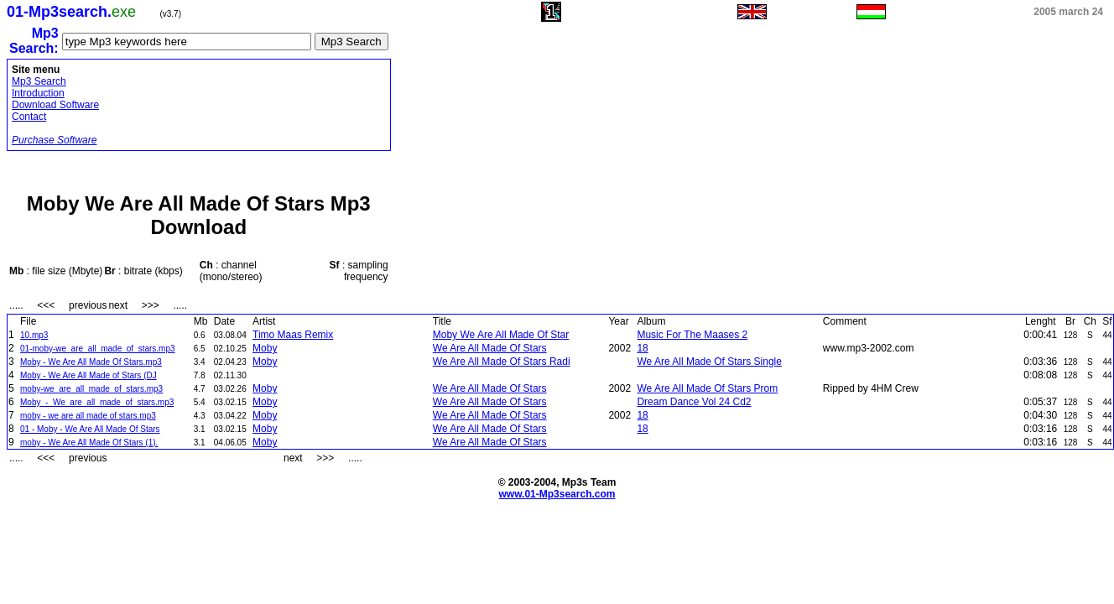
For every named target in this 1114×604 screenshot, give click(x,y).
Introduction (38, 93)
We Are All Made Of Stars (490, 348)
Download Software (55, 105)
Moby (264, 348)
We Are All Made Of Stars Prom (707, 388)
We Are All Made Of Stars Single (709, 361)
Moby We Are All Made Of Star (501, 335)
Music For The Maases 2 (692, 335)
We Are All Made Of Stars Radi (501, 361)
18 (642, 348)
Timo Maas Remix (292, 335)
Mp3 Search (39, 81)
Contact (29, 116)
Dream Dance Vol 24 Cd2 (694, 402)
